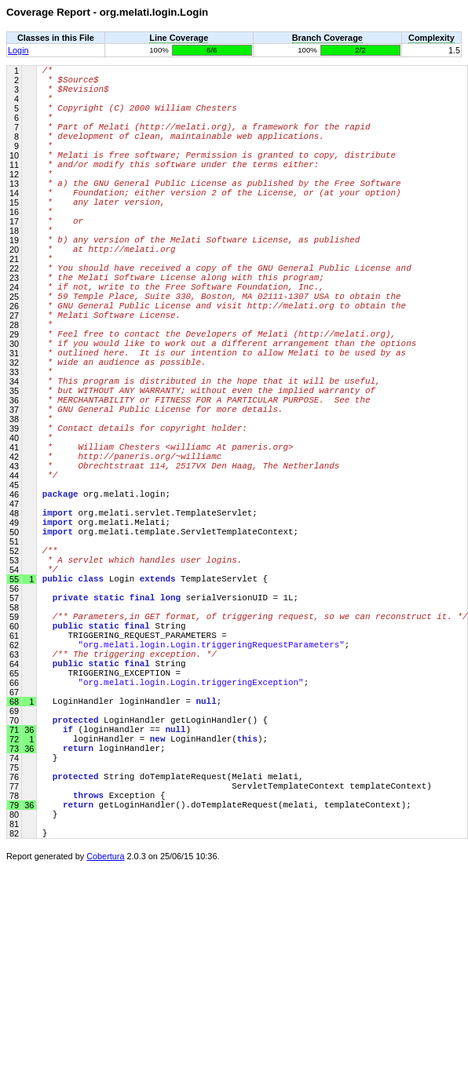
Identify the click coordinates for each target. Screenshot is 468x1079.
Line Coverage (178, 37)
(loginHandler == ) (116, 896)
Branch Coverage (327, 37)
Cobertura (105, 1049)
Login (18, 50)
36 (28, 896)
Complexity (431, 37)
